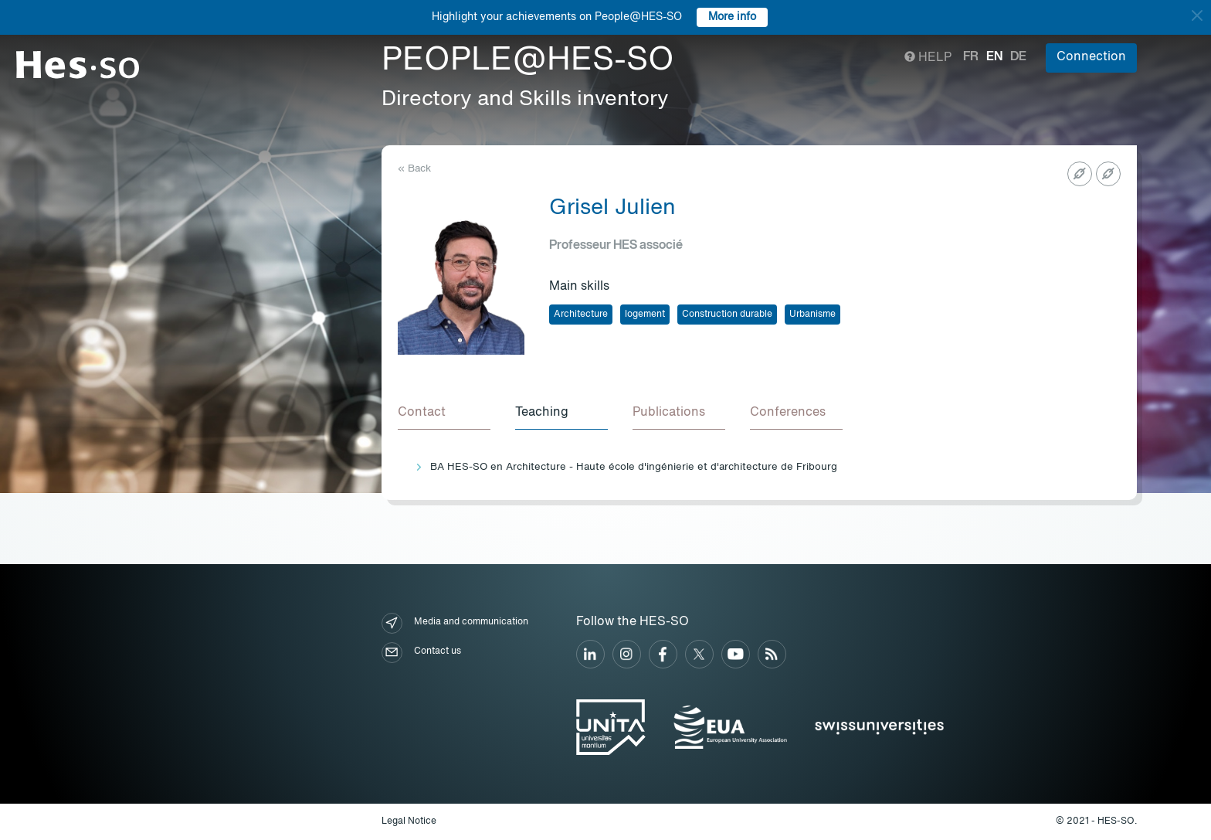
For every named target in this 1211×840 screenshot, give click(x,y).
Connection (1091, 57)
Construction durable (727, 314)
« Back (414, 169)
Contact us (421, 652)
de (1018, 57)
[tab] (444, 413)
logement (645, 314)
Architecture (581, 314)
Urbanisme (812, 314)
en (994, 57)
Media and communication (455, 623)
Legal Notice (409, 821)
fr (971, 57)
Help (928, 58)
